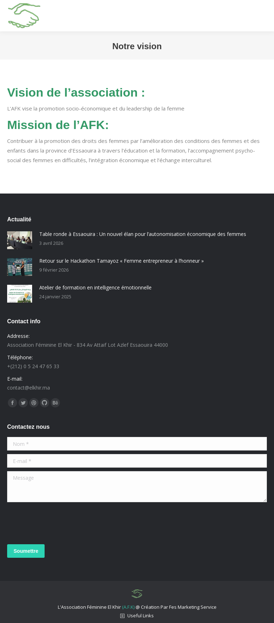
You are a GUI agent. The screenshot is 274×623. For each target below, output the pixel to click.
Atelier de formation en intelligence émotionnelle (95, 287)
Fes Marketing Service (193, 607)
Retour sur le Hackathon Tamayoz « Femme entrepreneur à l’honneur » (121, 260)
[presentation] (61, 523)
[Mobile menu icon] (262, 16)
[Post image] (19, 240)
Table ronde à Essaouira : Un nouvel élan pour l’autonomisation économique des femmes (142, 234)
